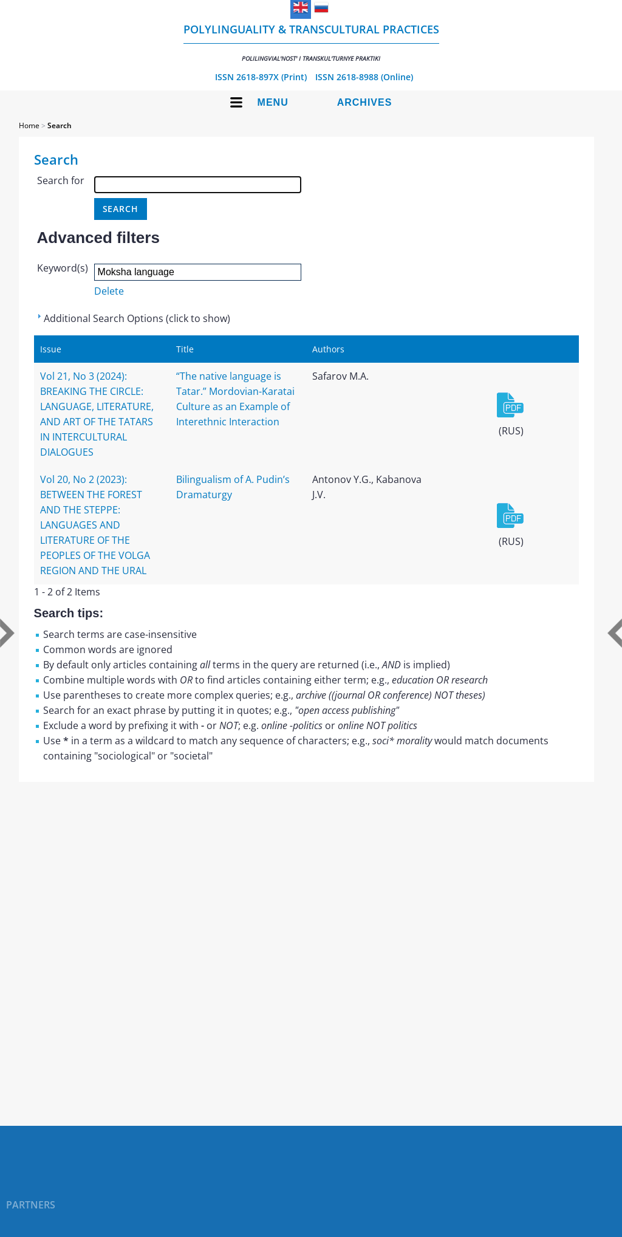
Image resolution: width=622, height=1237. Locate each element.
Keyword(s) (62, 268)
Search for (60, 180)
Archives (364, 102)
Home (29, 125)
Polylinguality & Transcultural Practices (311, 42)
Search (59, 125)
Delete (109, 291)
